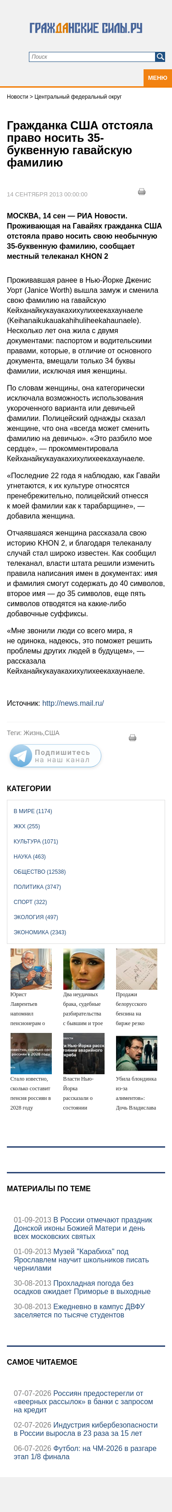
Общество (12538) (40, 872)
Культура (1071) (36, 841)
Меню (157, 77)
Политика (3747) (37, 887)
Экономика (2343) (40, 932)
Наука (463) (30, 857)
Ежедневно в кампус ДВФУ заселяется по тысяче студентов (79, 1311)
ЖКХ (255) (27, 826)
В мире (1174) (33, 811)
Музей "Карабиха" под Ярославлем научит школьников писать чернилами (81, 1260)
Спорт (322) (30, 902)
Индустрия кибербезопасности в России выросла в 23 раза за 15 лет (86, 1429)
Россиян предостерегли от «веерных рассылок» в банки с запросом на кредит (83, 1401)
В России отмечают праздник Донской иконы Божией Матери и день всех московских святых (83, 1228)
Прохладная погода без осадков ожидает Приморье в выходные (82, 1287)
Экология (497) (36, 917)
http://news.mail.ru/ (73, 703)
